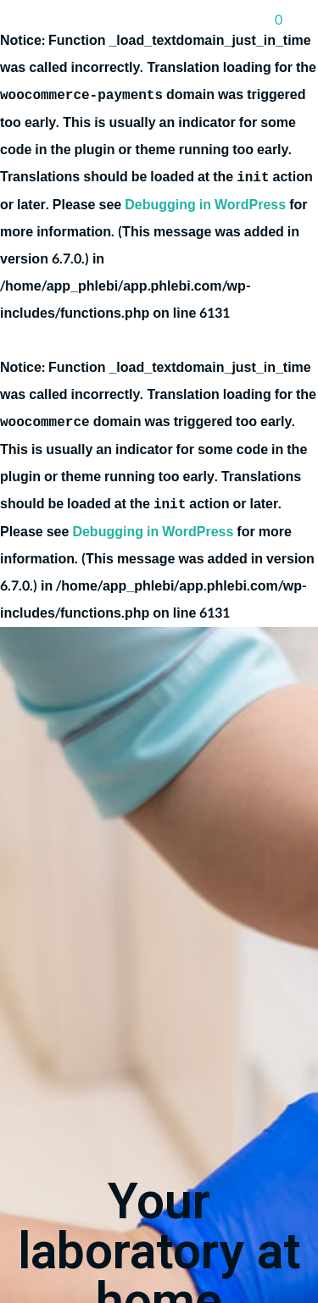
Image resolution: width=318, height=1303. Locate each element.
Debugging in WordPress (205, 204)
